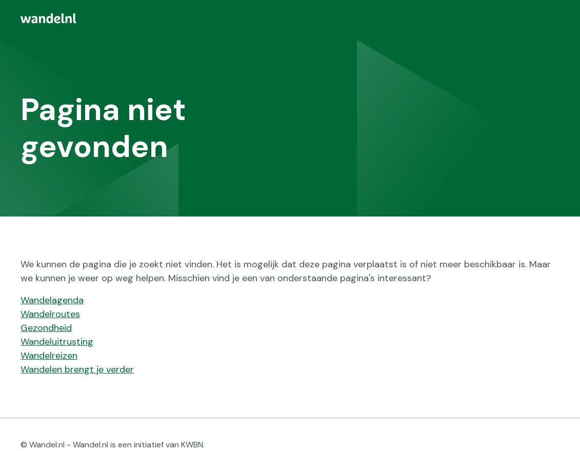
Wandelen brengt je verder (77, 369)
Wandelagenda (52, 300)
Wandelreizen (49, 355)
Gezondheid (46, 328)
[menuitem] (290, 18)
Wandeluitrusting (57, 342)
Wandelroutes (50, 314)
